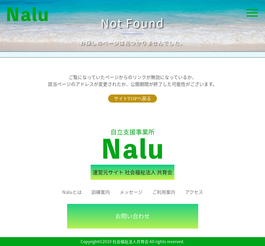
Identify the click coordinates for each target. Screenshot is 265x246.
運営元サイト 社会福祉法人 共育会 (132, 172)
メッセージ (131, 191)
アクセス (194, 191)
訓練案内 (100, 191)
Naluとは (72, 191)
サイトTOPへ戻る (132, 98)
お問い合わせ (132, 216)
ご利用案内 (163, 191)
